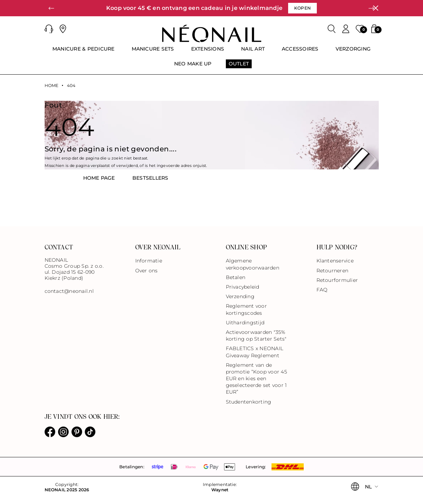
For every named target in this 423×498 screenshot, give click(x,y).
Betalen (236, 277)
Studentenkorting (248, 402)
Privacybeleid (242, 287)
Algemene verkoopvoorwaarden (252, 264)
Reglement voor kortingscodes (246, 309)
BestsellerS (150, 178)
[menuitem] (83, 52)
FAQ (322, 289)
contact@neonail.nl (69, 291)
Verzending (240, 296)
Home (52, 85)
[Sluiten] (375, 8)
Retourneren (332, 270)
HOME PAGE (99, 178)
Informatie (148, 260)
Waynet (219, 489)
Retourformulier (337, 280)
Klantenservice (335, 260)
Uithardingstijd (245, 322)
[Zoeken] (331, 29)
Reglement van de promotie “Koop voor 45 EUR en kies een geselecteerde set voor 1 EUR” (256, 378)
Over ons (146, 270)
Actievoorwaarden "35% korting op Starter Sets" (256, 335)
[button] (52, 8)
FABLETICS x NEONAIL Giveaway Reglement (255, 351)
